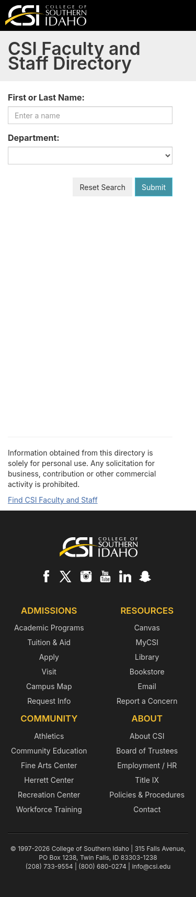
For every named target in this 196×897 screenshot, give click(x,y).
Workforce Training (49, 809)
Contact (146, 809)
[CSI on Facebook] (46, 576)
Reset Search (102, 187)
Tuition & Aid (49, 642)
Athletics (49, 736)
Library (147, 656)
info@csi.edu (151, 866)
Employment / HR (147, 765)
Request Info (49, 700)
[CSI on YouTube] (105, 576)
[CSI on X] (66, 576)
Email (147, 686)
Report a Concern (147, 700)
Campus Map (49, 686)
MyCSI (146, 642)
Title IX (147, 780)
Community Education (49, 750)
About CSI (147, 736)
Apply (49, 656)
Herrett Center (49, 780)
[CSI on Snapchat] (145, 576)
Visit (49, 671)
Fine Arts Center (49, 765)
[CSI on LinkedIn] (125, 576)
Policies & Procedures (147, 794)
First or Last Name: (46, 97)
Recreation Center (49, 794)
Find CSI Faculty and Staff (53, 499)
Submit (154, 187)
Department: (34, 137)
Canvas (147, 627)
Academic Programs (49, 627)
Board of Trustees (147, 750)
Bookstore (147, 671)
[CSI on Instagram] (85, 576)
